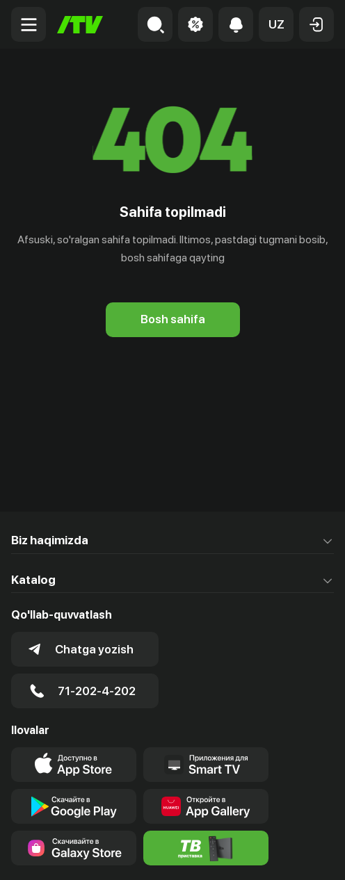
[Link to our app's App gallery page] (205, 806)
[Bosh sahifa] (80, 24)
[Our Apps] (205, 764)
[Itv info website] (205, 848)
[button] (276, 24)
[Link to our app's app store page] (73, 764)
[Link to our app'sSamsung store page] (73, 848)
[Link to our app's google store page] (73, 806)
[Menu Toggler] (28, 24)
